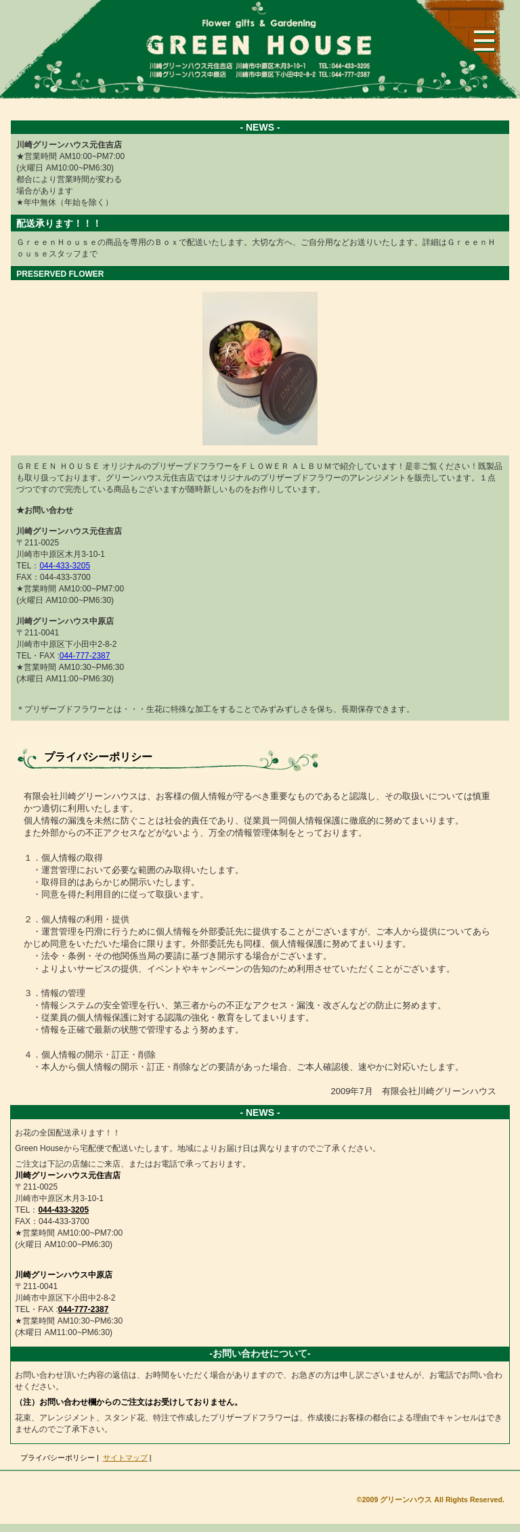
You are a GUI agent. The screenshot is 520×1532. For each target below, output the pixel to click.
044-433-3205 (64, 565)
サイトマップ (125, 1458)
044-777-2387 (85, 655)
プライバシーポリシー (57, 1458)
